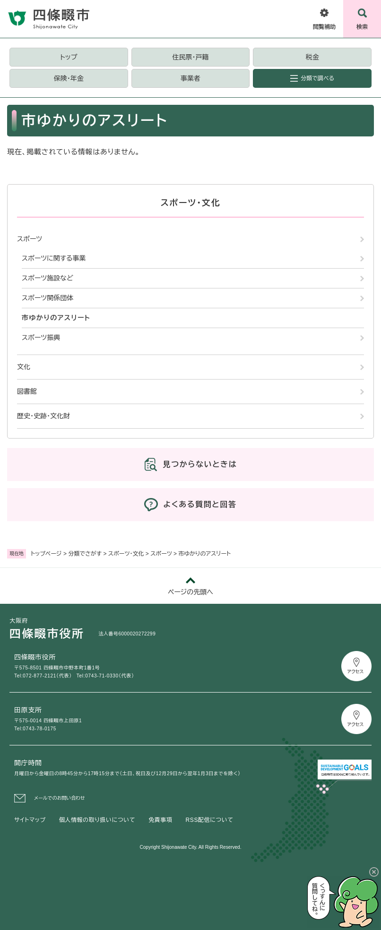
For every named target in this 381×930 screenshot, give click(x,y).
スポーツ (161, 553)
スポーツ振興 (41, 337)
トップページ (46, 553)
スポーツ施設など (47, 278)
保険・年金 (69, 78)
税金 (312, 57)
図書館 (27, 391)
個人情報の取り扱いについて (97, 820)
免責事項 (160, 820)
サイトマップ (30, 820)
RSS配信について (210, 820)
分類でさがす (85, 553)
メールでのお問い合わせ (59, 798)
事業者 (190, 78)
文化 (23, 367)
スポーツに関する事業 (54, 258)
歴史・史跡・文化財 (43, 416)
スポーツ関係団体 (47, 298)
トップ (68, 57)
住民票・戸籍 (190, 57)
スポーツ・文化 (126, 553)
